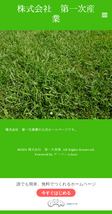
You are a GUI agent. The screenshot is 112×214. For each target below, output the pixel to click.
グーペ (59, 154)
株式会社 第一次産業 (44, 149)
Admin (72, 154)
